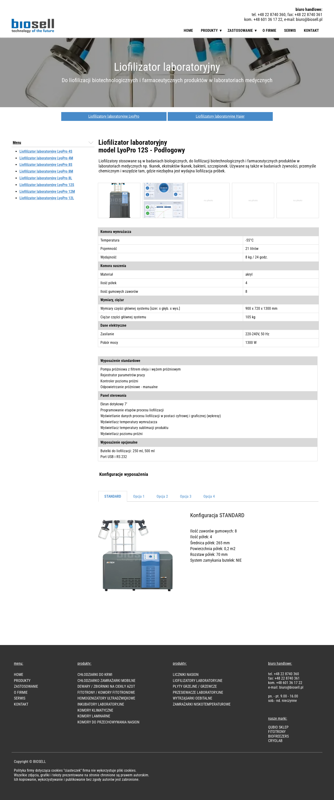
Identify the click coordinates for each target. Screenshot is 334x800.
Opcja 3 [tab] (185, 496)
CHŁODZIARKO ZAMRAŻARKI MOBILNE (106, 680)
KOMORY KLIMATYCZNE (95, 710)
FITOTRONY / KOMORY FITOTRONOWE (106, 692)
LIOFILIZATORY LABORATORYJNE (197, 680)
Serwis (290, 30)
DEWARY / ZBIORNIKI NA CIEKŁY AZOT (106, 686)
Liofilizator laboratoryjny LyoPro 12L (46, 198)
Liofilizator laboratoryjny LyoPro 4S (45, 151)
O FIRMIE (21, 692)
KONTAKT (21, 704)
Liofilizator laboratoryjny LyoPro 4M (46, 158)
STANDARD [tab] (112, 496)
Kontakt (311, 30)
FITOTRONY (277, 731)
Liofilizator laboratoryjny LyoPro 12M (47, 191)
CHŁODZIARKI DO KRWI (94, 674)
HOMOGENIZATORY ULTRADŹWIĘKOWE (106, 698)
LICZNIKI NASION (186, 674)
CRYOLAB (275, 741)
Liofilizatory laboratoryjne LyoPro (113, 116)
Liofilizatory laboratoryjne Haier (220, 116)
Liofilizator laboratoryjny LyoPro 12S (46, 185)
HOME (18, 674)
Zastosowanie (240, 30)
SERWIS (19, 698)
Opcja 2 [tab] (162, 496)
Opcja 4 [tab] (209, 496)
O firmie (269, 30)
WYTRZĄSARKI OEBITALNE (192, 698)
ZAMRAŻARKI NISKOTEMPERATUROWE (202, 704)
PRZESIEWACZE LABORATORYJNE (198, 692)
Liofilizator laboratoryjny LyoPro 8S (45, 164)
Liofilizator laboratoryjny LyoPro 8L (45, 178)
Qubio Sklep (278, 727)
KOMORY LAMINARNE (93, 716)
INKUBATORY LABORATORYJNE (100, 704)
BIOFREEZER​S (278, 736)
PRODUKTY (22, 680)
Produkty (209, 30)
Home (188, 30)
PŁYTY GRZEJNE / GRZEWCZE (195, 686)
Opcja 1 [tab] (139, 496)
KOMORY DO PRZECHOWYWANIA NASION (108, 722)
